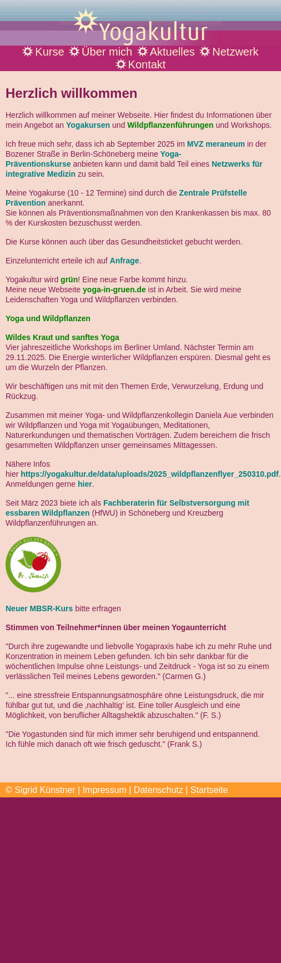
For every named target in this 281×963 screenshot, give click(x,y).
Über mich (107, 52)
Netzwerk (235, 52)
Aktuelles (172, 52)
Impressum (105, 790)
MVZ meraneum (216, 143)
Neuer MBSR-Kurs (39, 608)
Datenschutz (158, 790)
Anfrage (124, 260)
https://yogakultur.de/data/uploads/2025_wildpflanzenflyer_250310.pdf (149, 474)
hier (85, 484)
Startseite (209, 790)
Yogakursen (88, 125)
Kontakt (147, 64)
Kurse (49, 52)
